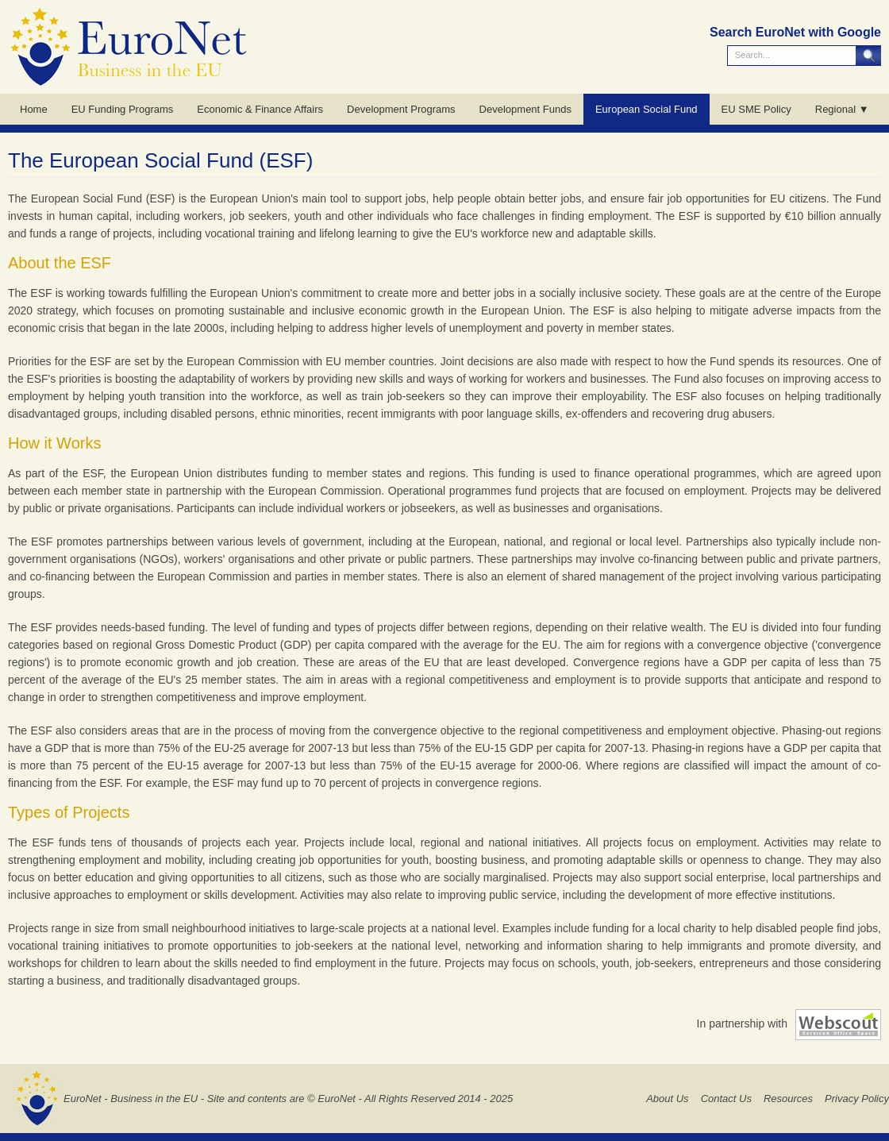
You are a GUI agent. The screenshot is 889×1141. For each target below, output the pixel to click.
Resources (788, 1098)
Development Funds (525, 109)
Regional (835, 109)
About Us (667, 1098)
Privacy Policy (857, 1098)
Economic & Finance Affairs (260, 109)
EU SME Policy (756, 109)
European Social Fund (646, 109)
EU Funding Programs (122, 109)
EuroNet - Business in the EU (131, 1098)
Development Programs (401, 109)
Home (34, 109)
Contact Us (726, 1098)
